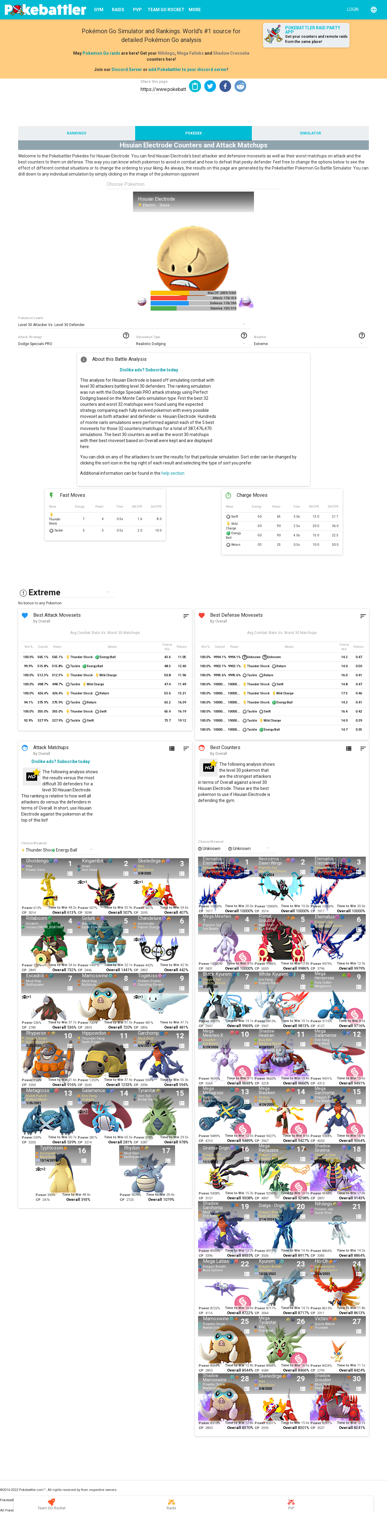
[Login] (351, 9)
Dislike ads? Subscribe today (149, 369)
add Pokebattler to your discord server (187, 69)
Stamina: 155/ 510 (223, 308)
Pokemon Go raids (101, 53)
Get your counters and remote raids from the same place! (316, 39)
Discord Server (127, 69)
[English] (373, 9)
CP (24, 913)
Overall (59, 912)
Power (27, 908)
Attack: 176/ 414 (224, 298)
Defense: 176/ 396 (223, 303)
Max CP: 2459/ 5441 (222, 293)
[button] (210, 86)
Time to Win (57, 908)
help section (172, 473)
